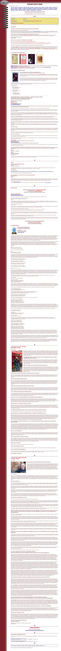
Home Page (5, 7)
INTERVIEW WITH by (18, 347)
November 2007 (39, 8)
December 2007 (45, 8)
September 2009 (33, 10)
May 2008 (16, 9)
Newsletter (4, 15)
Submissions (5, 13)
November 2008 (43, 9)
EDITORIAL (13, 27)
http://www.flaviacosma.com (15, 104)
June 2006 (54, 7)
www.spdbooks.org (48, 182)
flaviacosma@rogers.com (17, 103)
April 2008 (12, 9)
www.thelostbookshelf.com (37, 31)
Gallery (4, 11)
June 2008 (20, 9)
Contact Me (5, 25)
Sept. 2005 (20, 7)
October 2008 (38, 9)
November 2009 (39, 10)
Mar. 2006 (42, 7)
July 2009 (24, 10)
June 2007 (16, 8)
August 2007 (24, 8)
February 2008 (50, 8)
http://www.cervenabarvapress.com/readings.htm (34, 630)
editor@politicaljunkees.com (17, 195)
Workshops (5, 21)
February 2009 (54, 9)
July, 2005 (12, 7)
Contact (41, 645)
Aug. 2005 (16, 7)
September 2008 (32, 9)
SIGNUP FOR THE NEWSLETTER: (18, 634)
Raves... (12, 162)
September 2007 (29, 8)
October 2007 (34, 8)
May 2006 (50, 7)
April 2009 (16, 10)
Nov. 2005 (27, 7)
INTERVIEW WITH (17, 23)
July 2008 (23, 9)
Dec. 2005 (31, 7)
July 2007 (20, 8)
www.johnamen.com (20, 232)
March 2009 (12, 10)
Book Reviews (14, 187)
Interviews (4, 17)
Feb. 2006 (39, 7)
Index (11, 645)
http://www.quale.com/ (17, 181)
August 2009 (28, 10)
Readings (4, 19)
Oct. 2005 (23, 7)
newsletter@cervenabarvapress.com (16, 639)
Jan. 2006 (35, 7)
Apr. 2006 (46, 7)
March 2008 (55, 8)
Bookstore (4, 9)
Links (4, 27)
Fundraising (5, 23)
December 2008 (49, 9)
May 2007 (12, 8)
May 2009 (20, 10)
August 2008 (28, 9)
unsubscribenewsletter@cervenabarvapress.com (18, 641)
